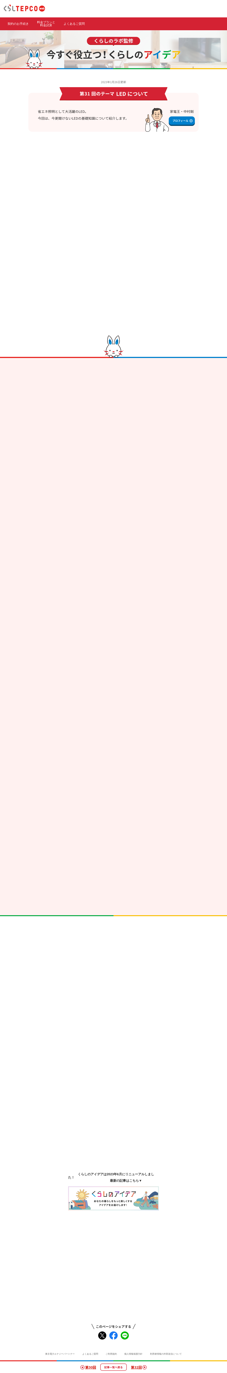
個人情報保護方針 (133, 1354)
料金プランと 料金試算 (46, 24)
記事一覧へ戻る (113, 1367)
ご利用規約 (111, 1354)
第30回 (88, 1367)
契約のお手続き (18, 23)
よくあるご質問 (74, 23)
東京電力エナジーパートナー (60, 1354)
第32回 (139, 1367)
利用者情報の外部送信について (166, 1354)
